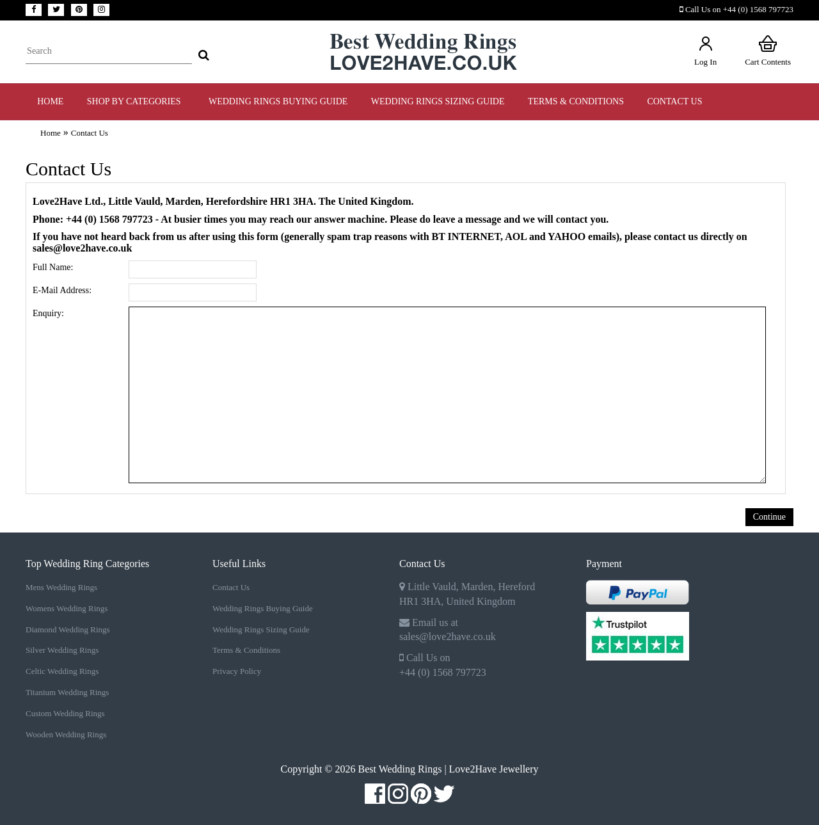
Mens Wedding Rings (61, 587)
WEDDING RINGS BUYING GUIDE (278, 101)
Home (50, 101)
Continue (769, 517)
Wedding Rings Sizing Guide (261, 629)
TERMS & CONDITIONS (576, 101)
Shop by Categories (136, 101)
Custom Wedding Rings (65, 713)
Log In (705, 50)
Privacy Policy (236, 671)
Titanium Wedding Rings (67, 692)
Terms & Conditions (246, 650)
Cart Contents (768, 50)
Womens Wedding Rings (66, 608)
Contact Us (674, 101)
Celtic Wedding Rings (62, 671)
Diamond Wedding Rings (68, 629)
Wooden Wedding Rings (66, 734)
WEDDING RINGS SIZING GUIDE (438, 101)
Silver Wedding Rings (62, 650)
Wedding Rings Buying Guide (262, 608)
